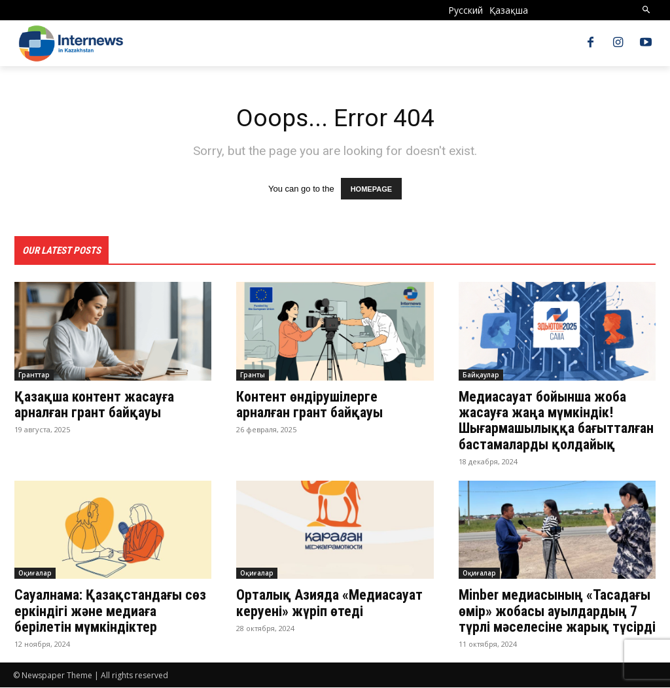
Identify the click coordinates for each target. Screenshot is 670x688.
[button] (647, 10)
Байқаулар (481, 375)
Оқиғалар (35, 573)
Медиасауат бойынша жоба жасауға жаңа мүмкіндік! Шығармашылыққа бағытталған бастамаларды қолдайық (556, 421)
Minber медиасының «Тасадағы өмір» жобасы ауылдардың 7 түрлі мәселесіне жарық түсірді (557, 611)
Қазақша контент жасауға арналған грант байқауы (94, 405)
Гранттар (34, 375)
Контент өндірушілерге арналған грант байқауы (312, 405)
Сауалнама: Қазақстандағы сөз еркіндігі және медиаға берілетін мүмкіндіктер (110, 611)
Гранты (252, 375)
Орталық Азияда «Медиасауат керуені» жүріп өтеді (329, 603)
